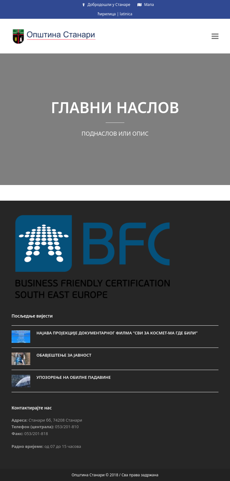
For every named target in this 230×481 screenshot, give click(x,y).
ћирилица (107, 14)
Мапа (149, 4)
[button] (215, 36)
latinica (126, 14)
